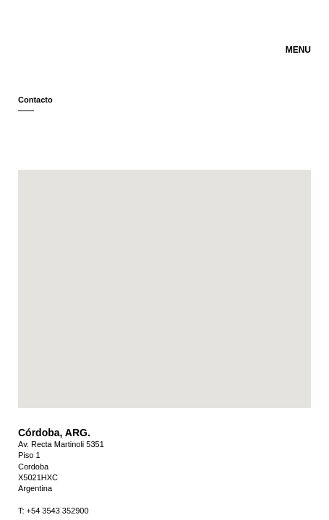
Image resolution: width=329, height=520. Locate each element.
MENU (298, 50)
